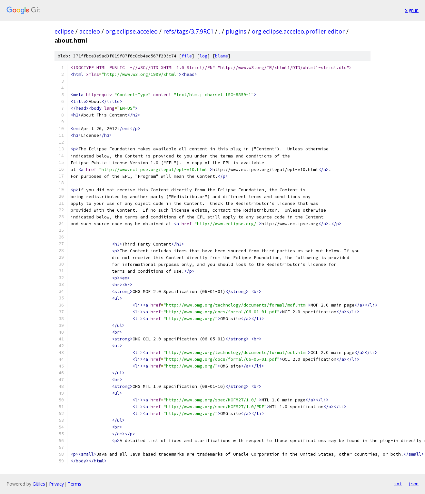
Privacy (56, 484)
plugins (236, 31)
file (187, 56)
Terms (74, 484)
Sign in (412, 10)
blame (221, 56)
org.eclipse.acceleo (131, 31)
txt (398, 484)
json (413, 484)
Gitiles (39, 484)
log (203, 56)
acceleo (89, 31)
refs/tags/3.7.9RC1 (188, 31)
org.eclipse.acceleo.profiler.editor (298, 31)
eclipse (64, 31)
